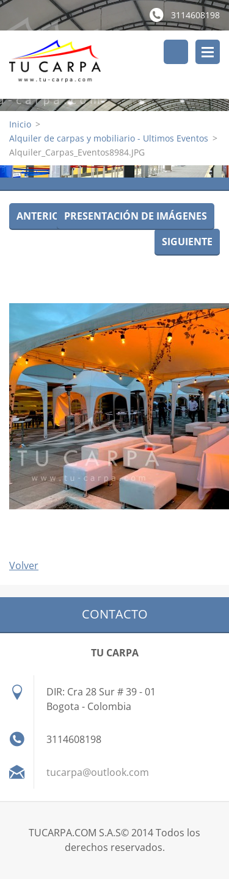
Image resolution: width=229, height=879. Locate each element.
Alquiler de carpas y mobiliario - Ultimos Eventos (108, 138)
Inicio (20, 124)
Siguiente (187, 241)
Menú (207, 52)
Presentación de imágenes (135, 216)
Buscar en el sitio (176, 52)
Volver (23, 565)
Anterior (41, 216)
